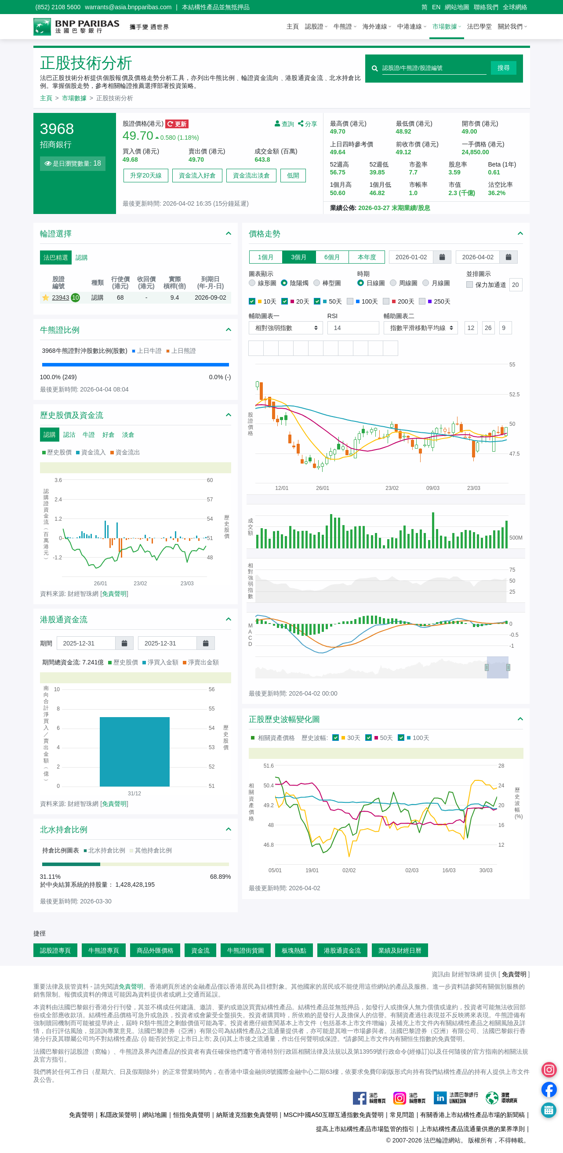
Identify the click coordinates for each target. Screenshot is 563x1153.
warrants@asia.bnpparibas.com (128, 7)
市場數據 (444, 26)
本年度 (367, 257)
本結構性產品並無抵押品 (216, 7)
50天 (332, 301)
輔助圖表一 (264, 315)
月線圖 (441, 282)
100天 (367, 301)
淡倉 (128, 434)
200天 (403, 301)
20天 (300, 301)
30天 (350, 737)
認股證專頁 (55, 950)
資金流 (200, 950)
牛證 (89, 434)
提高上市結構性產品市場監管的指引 (365, 1128)
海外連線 (375, 26)
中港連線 (409, 26)
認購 (82, 257)
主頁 (293, 26)
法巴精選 (56, 257)
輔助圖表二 (399, 315)
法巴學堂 (479, 26)
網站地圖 (457, 7)
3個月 (299, 257)
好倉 (108, 434)
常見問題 (402, 1114)
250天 (439, 301)
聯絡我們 (486, 7)
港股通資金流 (342, 950)
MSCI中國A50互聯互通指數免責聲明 (333, 1114)
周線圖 (408, 282)
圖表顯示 (261, 273)
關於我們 (510, 26)
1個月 (266, 257)
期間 (46, 643)
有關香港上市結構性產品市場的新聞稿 (472, 1114)
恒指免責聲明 (191, 1114)
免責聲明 (114, 593)
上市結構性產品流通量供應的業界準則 (472, 1128)
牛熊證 (343, 26)
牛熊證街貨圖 (245, 950)
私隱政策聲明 (118, 1114)
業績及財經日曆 (399, 950)
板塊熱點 (294, 950)
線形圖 (267, 282)
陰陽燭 (299, 282)
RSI (332, 315)
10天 (267, 301)
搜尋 (504, 67)
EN (436, 7)
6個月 (332, 257)
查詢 (284, 123)
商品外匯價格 (155, 950)
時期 (363, 273)
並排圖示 (478, 273)
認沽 (69, 434)
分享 (307, 123)
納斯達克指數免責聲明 (247, 1114)
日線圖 (376, 282)
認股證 (314, 26)
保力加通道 (491, 284)
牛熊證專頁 (103, 950)
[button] (286, 328)
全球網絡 (515, 7)
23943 (60, 297)
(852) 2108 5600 (58, 7)
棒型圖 (332, 282)
